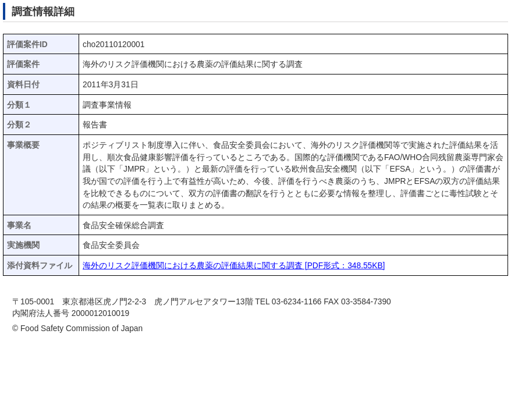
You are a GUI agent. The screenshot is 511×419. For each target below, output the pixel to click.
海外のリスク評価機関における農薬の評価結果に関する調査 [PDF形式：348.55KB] (234, 265)
